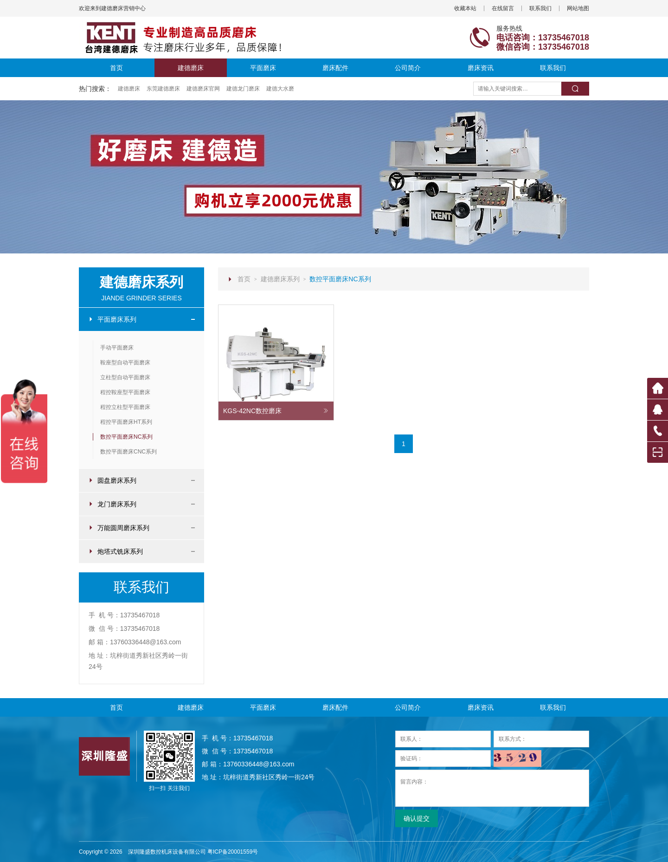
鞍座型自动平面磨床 (125, 362)
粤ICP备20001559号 (232, 852)
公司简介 (408, 67)
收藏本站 (465, 8)
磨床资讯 (481, 67)
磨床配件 (335, 67)
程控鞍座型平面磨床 (125, 392)
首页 (116, 67)
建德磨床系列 (280, 279)
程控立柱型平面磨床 (125, 407)
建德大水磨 (280, 88)
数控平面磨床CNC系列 (128, 451)
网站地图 (578, 8)
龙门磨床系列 (141, 504)
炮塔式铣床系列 (141, 551)
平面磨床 (263, 67)
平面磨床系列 (141, 319)
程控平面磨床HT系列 (126, 422)
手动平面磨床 (117, 347)
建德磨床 (191, 67)
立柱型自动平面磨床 (125, 377)
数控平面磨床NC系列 (126, 437)
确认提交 (417, 818)
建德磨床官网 (203, 88)
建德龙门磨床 (243, 88)
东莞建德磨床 (163, 88)
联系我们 (540, 8)
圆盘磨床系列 (141, 480)
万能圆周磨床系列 (141, 527)
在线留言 (503, 8)
